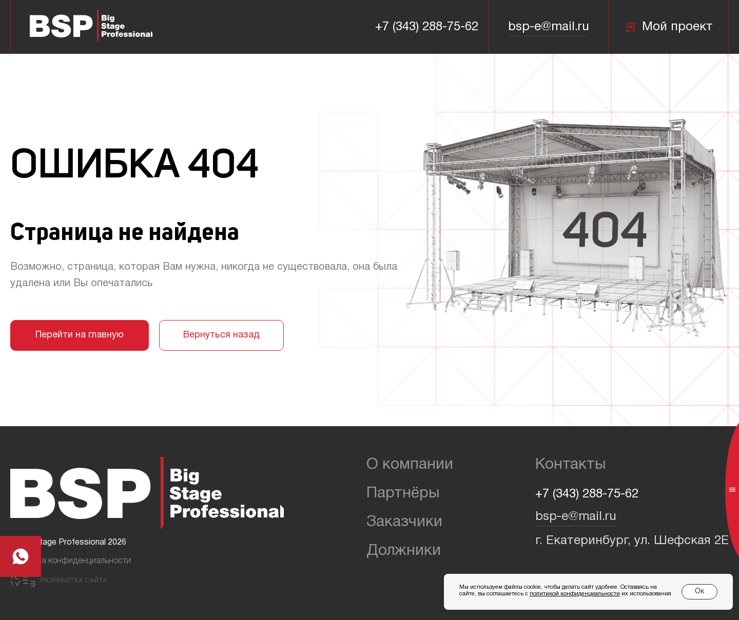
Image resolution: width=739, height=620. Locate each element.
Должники (403, 551)
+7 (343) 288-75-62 (426, 27)
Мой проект (669, 27)
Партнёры (403, 494)
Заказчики (404, 522)
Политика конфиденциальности (70, 561)
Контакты (570, 465)
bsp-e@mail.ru (548, 27)
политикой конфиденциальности (575, 593)
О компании (409, 465)
